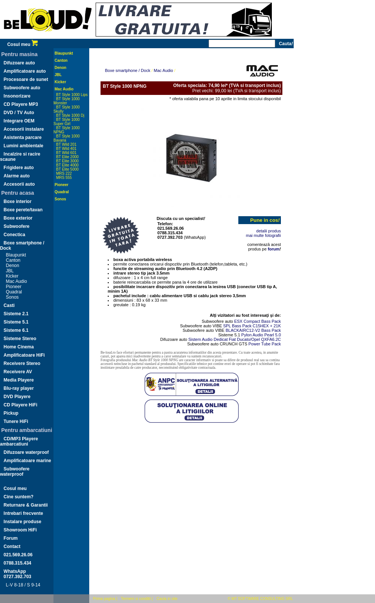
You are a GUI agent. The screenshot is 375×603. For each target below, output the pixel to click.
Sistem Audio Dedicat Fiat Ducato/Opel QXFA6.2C (234, 339)
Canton (13, 260)
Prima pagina (104, 599)
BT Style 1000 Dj (70, 115)
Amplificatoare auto (25, 71)
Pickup (11, 413)
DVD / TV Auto (19, 112)
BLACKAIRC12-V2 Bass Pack (253, 330)
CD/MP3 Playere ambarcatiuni (19, 441)
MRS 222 (64, 173)
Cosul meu (22, 44)
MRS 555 (64, 178)
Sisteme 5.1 (16, 322)
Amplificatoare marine (27, 460)
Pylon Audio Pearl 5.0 (261, 335)
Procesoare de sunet (26, 79)
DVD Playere (17, 396)
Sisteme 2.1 (16, 313)
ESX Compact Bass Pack (257, 321)
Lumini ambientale (23, 145)
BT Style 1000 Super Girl (66, 122)
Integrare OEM (19, 121)
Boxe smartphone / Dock (127, 70)
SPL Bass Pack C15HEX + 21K (252, 326)
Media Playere (19, 380)
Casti (9, 305)
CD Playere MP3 (21, 104)
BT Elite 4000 (67, 165)
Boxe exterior (18, 218)
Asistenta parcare (23, 137)
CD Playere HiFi (20, 405)
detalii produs (268, 231)
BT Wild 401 (66, 149)
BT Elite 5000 (67, 169)
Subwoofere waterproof (14, 471)
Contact (12, 546)
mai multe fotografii (263, 235)
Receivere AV (18, 371)
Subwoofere (17, 226)
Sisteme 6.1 (16, 330)
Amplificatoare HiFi (24, 355)
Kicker (12, 276)
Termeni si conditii (136, 599)
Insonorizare (17, 96)
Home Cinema (19, 347)
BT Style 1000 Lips (72, 95)
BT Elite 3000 (67, 161)
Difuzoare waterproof (26, 452)
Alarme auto (17, 176)
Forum (11, 538)
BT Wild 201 (66, 144)
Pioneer (13, 286)
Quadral (14, 292)
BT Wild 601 (66, 153)
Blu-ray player (19, 388)
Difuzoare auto (19, 63)
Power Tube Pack (264, 344)
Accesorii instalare (24, 129)
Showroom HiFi (20, 530)
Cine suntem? (19, 496)
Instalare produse (22, 521)
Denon (12, 265)
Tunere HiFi (16, 421)
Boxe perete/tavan (23, 209)
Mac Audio (16, 281)
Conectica (14, 234)
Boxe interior (18, 201)
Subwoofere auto (22, 87)
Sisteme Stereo (20, 338)
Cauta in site (167, 599)
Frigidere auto (19, 167)
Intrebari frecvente (23, 513)
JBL (10, 270)
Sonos (12, 297)
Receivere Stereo (22, 363)
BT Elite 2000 (67, 157)
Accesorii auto (19, 184)
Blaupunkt (16, 255)
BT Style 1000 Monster (66, 101)
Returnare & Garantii (26, 505)
